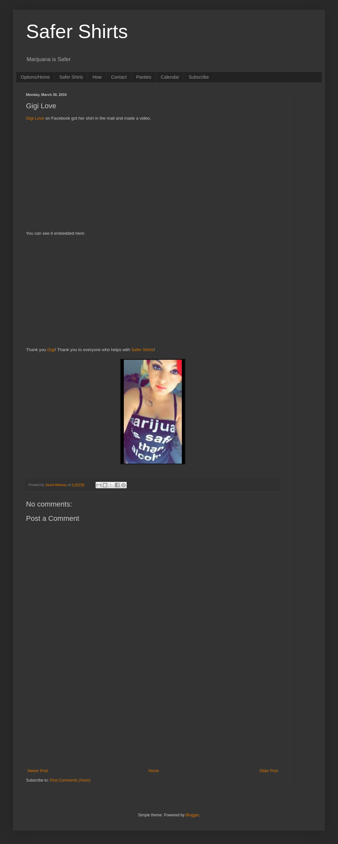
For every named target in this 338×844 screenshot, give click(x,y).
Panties (143, 77)
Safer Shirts (77, 31)
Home (154, 771)
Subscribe (198, 77)
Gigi (51, 349)
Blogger (192, 815)
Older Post (268, 771)
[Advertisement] (153, 179)
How (97, 77)
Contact (119, 77)
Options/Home (35, 77)
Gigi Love (35, 118)
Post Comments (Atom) (70, 780)
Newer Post (38, 771)
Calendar (170, 77)
